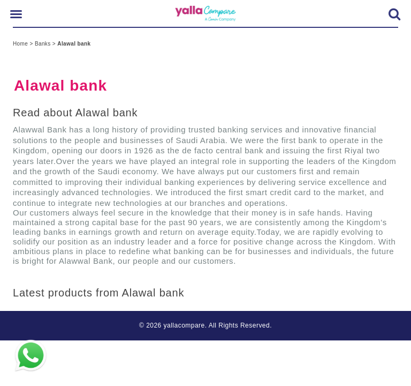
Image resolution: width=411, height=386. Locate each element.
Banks (43, 44)
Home (21, 44)
